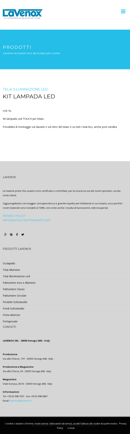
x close (71, 428)
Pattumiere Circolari (14, 295)
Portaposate (10, 321)
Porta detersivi (11, 315)
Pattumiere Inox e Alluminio (19, 282)
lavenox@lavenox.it (20, 400)
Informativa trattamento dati (26, 220)
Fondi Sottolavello (13, 308)
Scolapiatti (9, 263)
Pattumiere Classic (14, 289)
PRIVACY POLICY (14, 216)
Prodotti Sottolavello (15, 302)
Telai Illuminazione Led (25, 89)
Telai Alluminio (11, 270)
